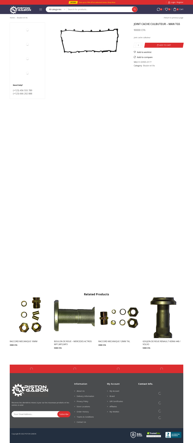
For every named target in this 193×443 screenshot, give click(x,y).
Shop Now (111, 2)
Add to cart (165, 45)
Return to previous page (173, 17)
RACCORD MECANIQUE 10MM (23, 341)
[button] (73, 2)
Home (12, 17)
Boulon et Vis (22, 17)
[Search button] (134, 9)
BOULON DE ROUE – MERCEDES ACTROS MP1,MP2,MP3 (73, 343)
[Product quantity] (138, 45)
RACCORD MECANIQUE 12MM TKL (114, 341)
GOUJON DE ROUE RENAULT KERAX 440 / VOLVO (161, 343)
